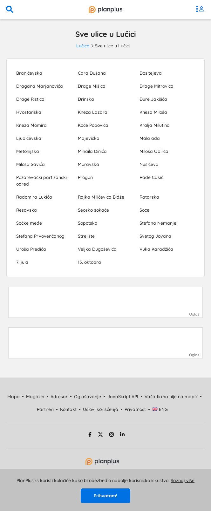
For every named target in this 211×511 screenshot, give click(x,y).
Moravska (88, 164)
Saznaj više (182, 480)
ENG (160, 409)
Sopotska (88, 223)
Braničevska (29, 73)
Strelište (86, 236)
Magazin (35, 396)
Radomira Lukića (34, 197)
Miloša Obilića (154, 151)
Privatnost (135, 409)
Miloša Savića (30, 164)
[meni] (201, 9)
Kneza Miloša (153, 112)
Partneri (45, 409)
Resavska (26, 210)
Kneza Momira (31, 125)
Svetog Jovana (155, 236)
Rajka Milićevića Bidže (101, 197)
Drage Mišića (92, 86)
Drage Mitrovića (157, 86)
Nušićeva (149, 164)
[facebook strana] (89, 435)
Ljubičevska (28, 138)
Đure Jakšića (153, 99)
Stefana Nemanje (158, 223)
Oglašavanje (87, 396)
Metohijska (27, 151)
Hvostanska (28, 112)
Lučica (83, 46)
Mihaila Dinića (92, 151)
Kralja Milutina (155, 125)
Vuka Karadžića (156, 249)
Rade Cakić (151, 177)
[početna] (105, 9)
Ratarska (149, 197)
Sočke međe (29, 223)
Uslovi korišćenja (100, 409)
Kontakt (68, 409)
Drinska (86, 99)
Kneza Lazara (92, 112)
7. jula (22, 262)
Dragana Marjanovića (39, 86)
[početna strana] (102, 463)
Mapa (13, 396)
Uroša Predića (31, 249)
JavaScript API (122, 396)
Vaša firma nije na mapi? (171, 396)
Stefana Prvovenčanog (40, 236)
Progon (85, 177)
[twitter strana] (100, 435)
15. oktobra (89, 262)
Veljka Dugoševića (97, 249)
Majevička (88, 138)
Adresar (59, 396)
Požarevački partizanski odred (41, 180)
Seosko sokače (93, 210)
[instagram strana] (111, 435)
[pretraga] (9, 9)
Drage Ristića (30, 99)
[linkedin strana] (122, 435)
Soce (144, 210)
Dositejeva (151, 73)
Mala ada (150, 138)
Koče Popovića (93, 125)
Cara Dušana (92, 73)
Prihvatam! (105, 496)
